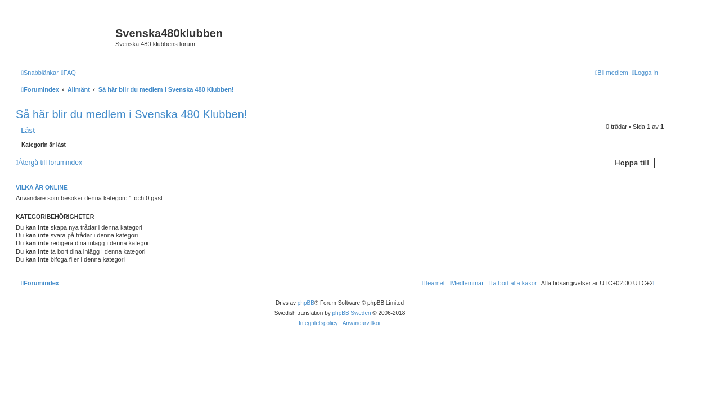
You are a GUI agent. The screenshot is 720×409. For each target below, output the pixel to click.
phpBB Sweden (351, 313)
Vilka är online (42, 187)
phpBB (306, 303)
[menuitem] (68, 72)
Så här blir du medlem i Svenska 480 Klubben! (131, 114)
